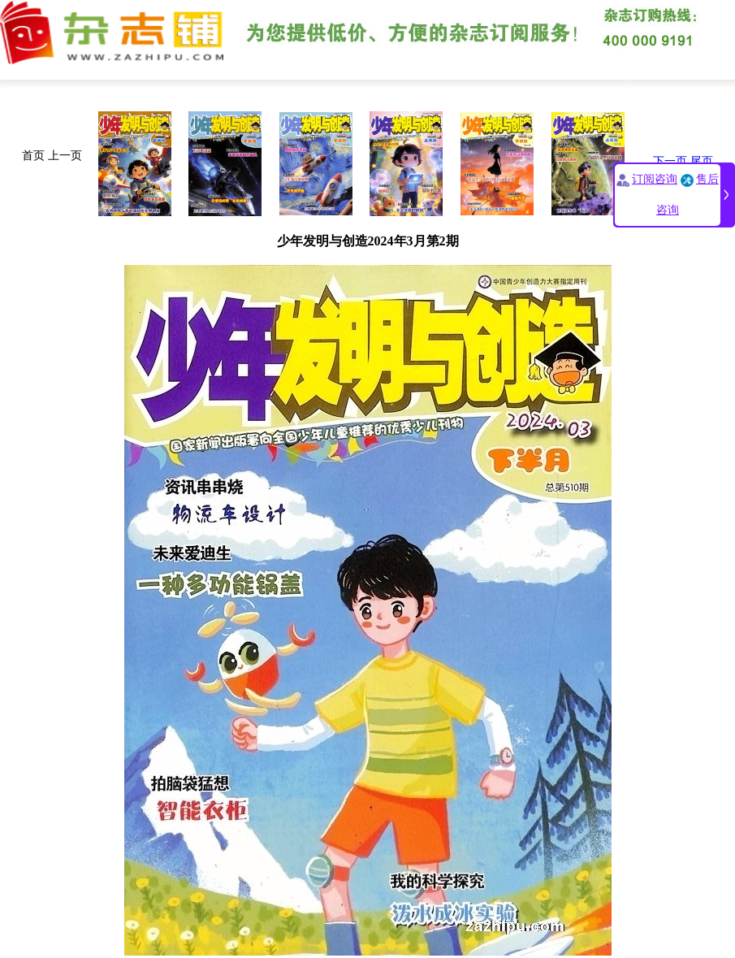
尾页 (701, 161)
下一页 (670, 161)
